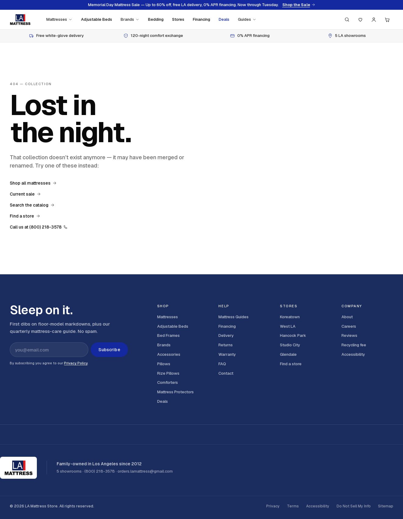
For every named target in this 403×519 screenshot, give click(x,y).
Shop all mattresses (33, 183)
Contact (225, 373)
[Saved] (360, 19)
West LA (287, 326)
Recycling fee (353, 345)
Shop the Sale (298, 4)
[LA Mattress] (20, 19)
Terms (293, 506)
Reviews (349, 335)
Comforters (167, 382)
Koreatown (290, 316)
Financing (201, 19)
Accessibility (353, 354)
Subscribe (109, 349)
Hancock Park (293, 335)
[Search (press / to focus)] (347, 19)
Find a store (25, 216)
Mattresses (59, 19)
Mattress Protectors (175, 392)
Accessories (168, 354)
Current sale (25, 194)
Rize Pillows (168, 373)
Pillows (163, 363)
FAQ (222, 363)
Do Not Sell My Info (354, 506)
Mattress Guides (233, 316)
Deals (224, 19)
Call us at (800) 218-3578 (39, 227)
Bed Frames (168, 335)
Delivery (226, 335)
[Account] (374, 19)
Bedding (156, 19)
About (347, 316)
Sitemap (385, 506)
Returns (225, 345)
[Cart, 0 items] (387, 19)
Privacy (273, 506)
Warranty (227, 354)
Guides (247, 19)
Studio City (290, 345)
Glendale (288, 354)
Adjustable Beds (96, 19)
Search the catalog (32, 205)
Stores (178, 19)
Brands (130, 19)
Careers (348, 326)
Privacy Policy (75, 363)
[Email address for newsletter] (49, 349)
